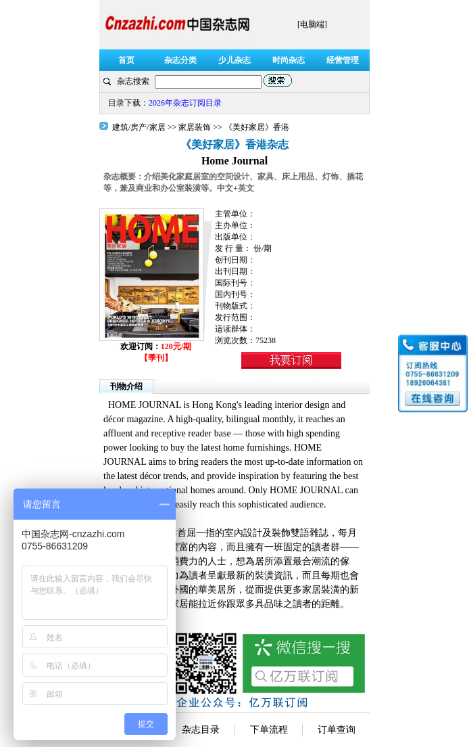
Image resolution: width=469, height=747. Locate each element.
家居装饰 (194, 127)
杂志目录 (201, 730)
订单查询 (336, 730)
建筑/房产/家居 (140, 127)
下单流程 (269, 730)
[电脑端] (312, 24)
